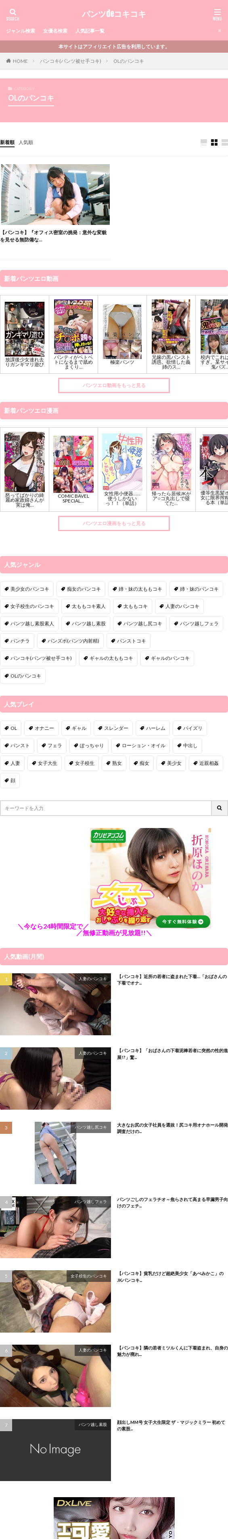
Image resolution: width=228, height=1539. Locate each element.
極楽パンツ (122, 362)
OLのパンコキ (128, 61)
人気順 (26, 142)
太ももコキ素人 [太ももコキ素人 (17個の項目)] (89, 606)
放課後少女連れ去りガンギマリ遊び (24, 361)
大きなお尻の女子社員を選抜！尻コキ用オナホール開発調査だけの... (172, 1128)
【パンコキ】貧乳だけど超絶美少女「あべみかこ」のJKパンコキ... (170, 1277)
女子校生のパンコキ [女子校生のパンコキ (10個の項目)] (32, 606)
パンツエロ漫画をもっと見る (114, 523)
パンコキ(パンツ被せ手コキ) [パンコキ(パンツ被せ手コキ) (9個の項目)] (41, 658)
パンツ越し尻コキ (91, 1127)
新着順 (7, 142)
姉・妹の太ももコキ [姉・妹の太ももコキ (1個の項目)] (140, 589)
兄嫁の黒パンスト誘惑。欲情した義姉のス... (171, 362)
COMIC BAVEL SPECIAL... (73, 498)
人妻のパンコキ (93, 978)
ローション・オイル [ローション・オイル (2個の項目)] (143, 745)
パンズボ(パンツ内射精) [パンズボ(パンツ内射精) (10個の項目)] (73, 641)
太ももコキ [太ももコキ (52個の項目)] (135, 606)
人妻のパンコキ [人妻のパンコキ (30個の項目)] (182, 606)
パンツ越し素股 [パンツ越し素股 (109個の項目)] (89, 623)
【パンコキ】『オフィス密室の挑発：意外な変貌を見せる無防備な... (53, 236)
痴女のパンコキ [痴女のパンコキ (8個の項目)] (84, 589)
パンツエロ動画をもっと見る (114, 385)
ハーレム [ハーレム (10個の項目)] (155, 728)
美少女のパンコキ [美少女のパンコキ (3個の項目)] (29, 589)
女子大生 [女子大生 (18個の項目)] (47, 763)
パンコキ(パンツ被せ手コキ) (70, 61)
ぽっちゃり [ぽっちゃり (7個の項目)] (92, 745)
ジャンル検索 (20, 31)
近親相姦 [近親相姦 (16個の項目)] (209, 763)
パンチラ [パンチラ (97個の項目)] (20, 641)
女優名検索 (55, 31)
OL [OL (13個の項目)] (13, 728)
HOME (20, 61)
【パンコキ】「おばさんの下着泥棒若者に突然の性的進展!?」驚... (172, 1054)
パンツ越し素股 (93, 1424)
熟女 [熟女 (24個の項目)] (117, 763)
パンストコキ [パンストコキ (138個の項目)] (131, 641)
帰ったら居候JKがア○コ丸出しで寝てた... (171, 498)
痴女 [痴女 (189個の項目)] (144, 763)
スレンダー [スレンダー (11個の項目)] (116, 728)
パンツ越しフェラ (91, 1201)
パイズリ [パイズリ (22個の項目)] (193, 728)
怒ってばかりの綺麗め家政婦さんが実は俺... (24, 500)
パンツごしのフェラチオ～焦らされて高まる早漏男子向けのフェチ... (172, 1203)
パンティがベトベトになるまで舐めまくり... (73, 362)
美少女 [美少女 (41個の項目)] (174, 763)
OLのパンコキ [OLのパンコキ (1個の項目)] (25, 676)
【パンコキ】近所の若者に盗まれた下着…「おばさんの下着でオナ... (172, 980)
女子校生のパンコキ (89, 1275)
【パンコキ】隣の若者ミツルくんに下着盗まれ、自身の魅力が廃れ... (172, 1351)
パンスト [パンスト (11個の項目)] (20, 745)
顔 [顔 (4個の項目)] (12, 780)
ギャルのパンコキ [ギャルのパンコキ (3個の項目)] (170, 658)
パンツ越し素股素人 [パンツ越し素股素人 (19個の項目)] (32, 623)
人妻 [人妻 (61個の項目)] (15, 763)
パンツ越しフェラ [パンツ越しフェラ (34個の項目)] (199, 623)
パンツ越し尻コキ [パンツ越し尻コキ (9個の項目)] (142, 623)
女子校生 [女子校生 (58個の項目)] (84, 763)
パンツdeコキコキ (114, 14)
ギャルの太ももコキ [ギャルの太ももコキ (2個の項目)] (111, 658)
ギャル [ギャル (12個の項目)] (79, 728)
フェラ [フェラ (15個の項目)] (55, 745)
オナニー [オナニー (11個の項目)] (44, 728)
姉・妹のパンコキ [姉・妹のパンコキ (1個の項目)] (199, 589)
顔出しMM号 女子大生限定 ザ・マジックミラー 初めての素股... (171, 1426)
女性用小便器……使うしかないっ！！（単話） (122, 498)
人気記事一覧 (90, 31)
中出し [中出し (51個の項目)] (190, 745)
